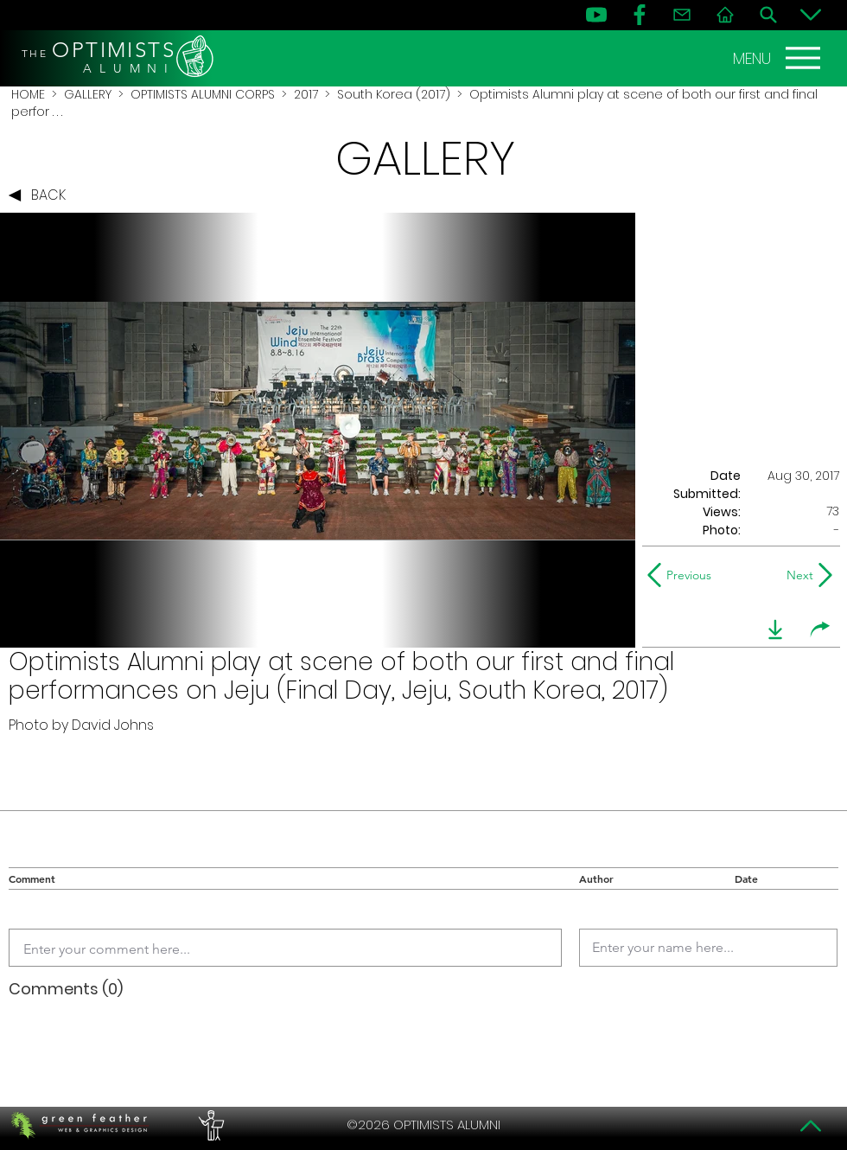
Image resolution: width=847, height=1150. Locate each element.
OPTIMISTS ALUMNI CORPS (203, 94)
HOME (28, 94)
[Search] (768, 15)
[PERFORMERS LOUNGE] (209, 1125)
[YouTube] (596, 15)
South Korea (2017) (393, 94)
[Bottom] (810, 15)
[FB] (639, 15)
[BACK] (41, 195)
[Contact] (682, 15)
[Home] (725, 15)
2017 (306, 94)
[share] (820, 629)
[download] (775, 629)
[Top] (810, 1126)
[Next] (796, 575)
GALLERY (87, 94)
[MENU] (779, 58)
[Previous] (683, 575)
